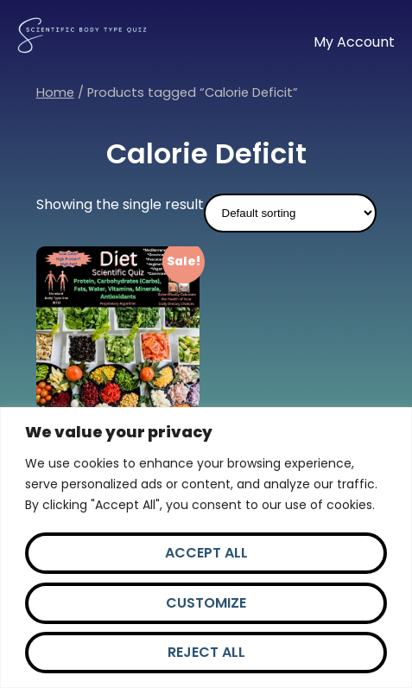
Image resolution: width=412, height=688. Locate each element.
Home (55, 92)
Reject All (206, 652)
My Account (354, 42)
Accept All (206, 553)
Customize (206, 603)
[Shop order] (290, 213)
